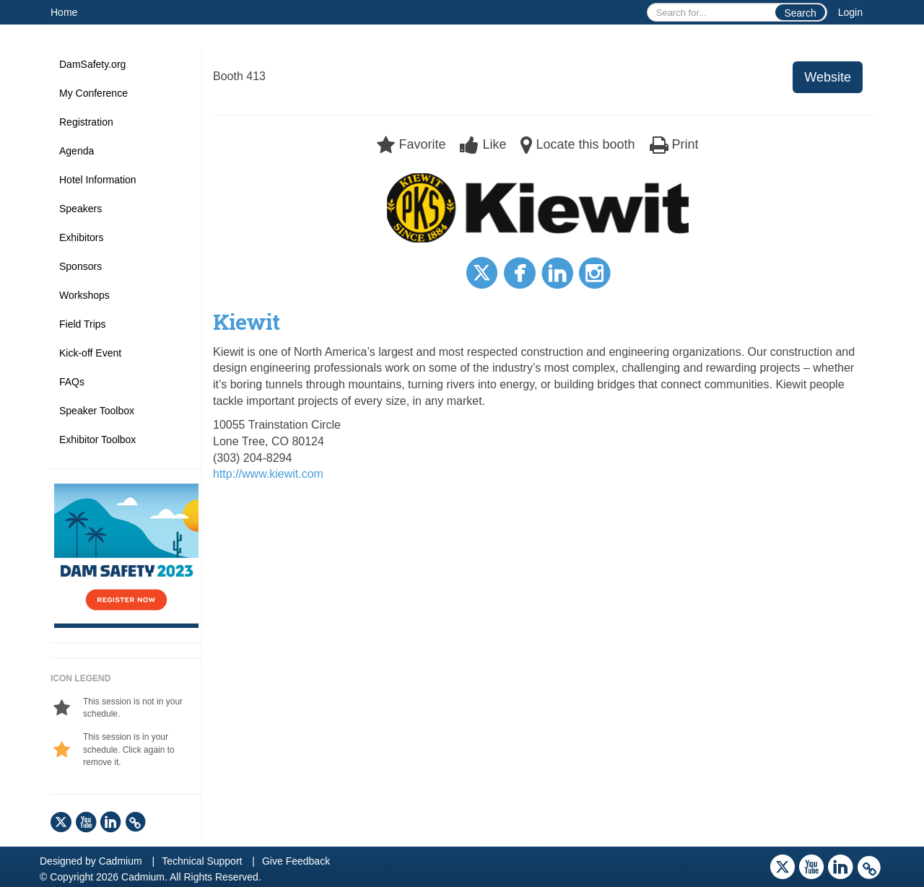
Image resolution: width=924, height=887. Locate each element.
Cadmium (120, 861)
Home (64, 12)
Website (827, 77)
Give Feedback (296, 861)
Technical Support (202, 861)
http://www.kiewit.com (268, 474)
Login (850, 12)
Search (800, 13)
